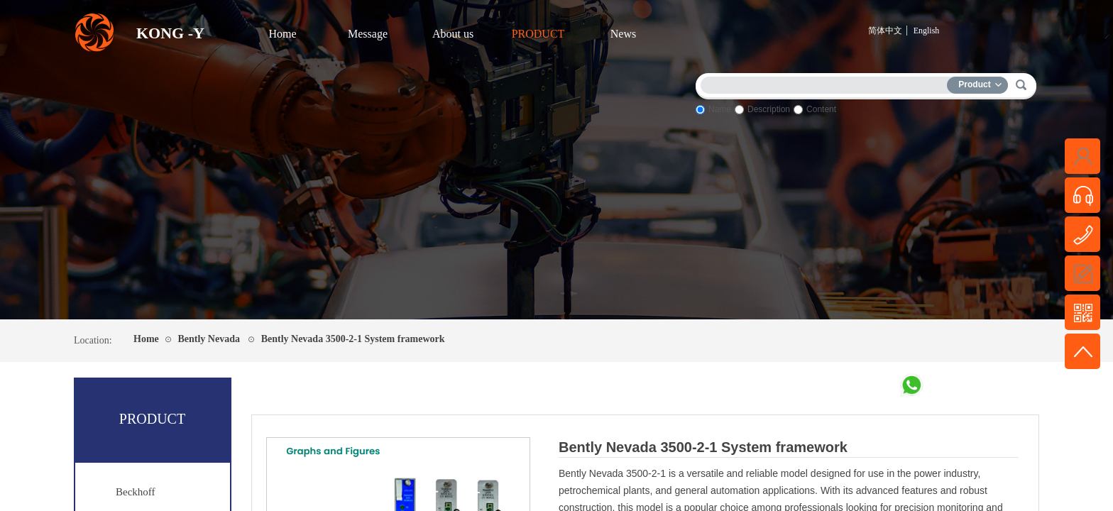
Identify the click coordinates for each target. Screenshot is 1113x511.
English (927, 30)
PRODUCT (538, 34)
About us (452, 34)
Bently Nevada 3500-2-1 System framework (353, 339)
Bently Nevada (208, 339)
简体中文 (885, 30)
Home (282, 34)
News (623, 34)
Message (368, 34)
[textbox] (827, 82)
